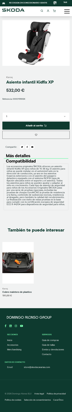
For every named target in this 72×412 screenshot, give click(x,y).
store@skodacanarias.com (37, 367)
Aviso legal (39, 393)
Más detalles (18, 155)
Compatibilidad (21, 160)
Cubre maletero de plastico (17, 292)
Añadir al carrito (36, 125)
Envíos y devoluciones (53, 349)
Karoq (9, 77)
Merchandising (14, 349)
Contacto (46, 354)
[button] (36, 135)
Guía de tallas (48, 345)
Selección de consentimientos (37, 400)
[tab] (36, 156)
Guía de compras (50, 340)
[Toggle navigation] (67, 11)
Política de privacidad (56, 393)
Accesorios (12, 345)
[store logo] (13, 11)
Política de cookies (13, 400)
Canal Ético (58, 400)
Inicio (9, 340)
